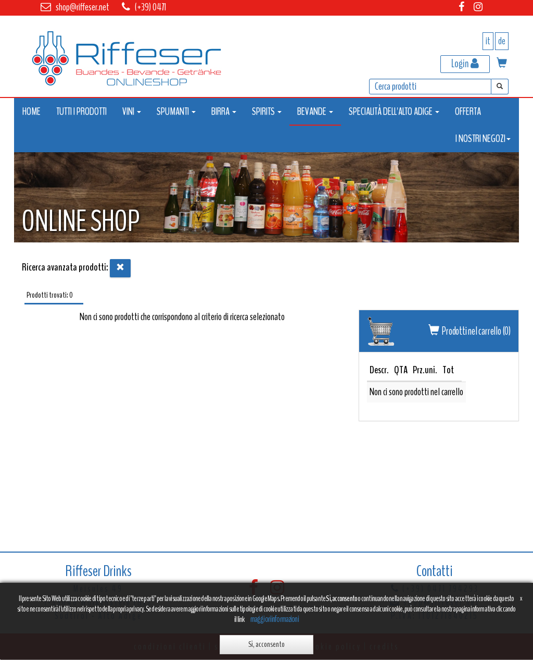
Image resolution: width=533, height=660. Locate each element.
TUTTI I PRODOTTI (81, 111)
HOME (31, 111)
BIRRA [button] (223, 111)
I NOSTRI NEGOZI (483, 138)
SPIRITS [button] (267, 111)
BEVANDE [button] (315, 111)
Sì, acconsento (266, 644)
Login (465, 63)
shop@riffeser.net (82, 7)
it (488, 41)
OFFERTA (468, 111)
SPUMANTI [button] (176, 111)
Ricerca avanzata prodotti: (65, 267)
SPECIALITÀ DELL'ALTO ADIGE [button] (394, 111)
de (501, 41)
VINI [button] (131, 111)
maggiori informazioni (274, 619)
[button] (502, 64)
